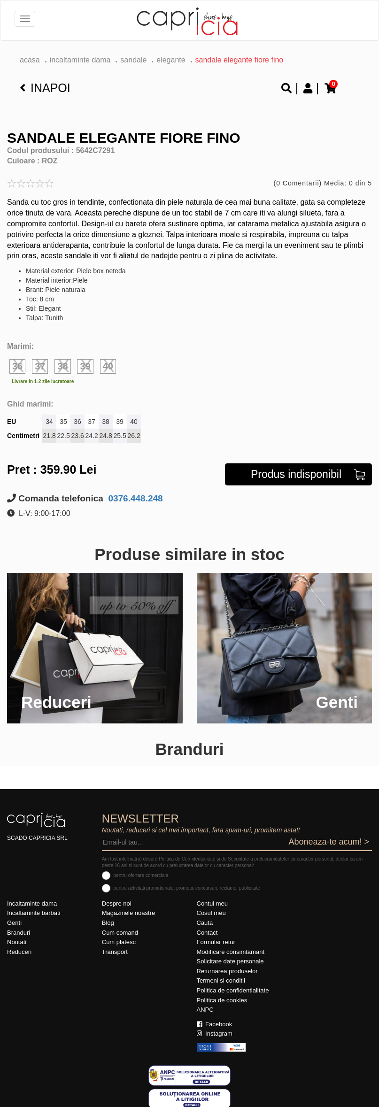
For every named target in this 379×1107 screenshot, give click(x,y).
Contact (207, 932)
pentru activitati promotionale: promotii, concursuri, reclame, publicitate (187, 888)
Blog (108, 922)
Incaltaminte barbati (33, 912)
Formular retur (216, 942)
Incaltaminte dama (80, 60)
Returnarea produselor (227, 971)
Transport (115, 951)
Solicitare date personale (230, 961)
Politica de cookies (222, 1000)
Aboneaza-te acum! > (328, 841)
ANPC (205, 1009)
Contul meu (212, 903)
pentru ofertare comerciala (141, 875)
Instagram (214, 1033)
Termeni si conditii (221, 980)
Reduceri (19, 951)
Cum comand (120, 932)
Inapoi (45, 87)
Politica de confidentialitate (233, 990)
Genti (14, 922)
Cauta (205, 922)
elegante (170, 60)
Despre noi (116, 903)
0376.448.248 (134, 498)
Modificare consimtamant (231, 951)
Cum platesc (119, 942)
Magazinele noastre (128, 912)
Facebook (214, 1024)
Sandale (133, 60)
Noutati (16, 942)
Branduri (18, 932)
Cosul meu (211, 912)
